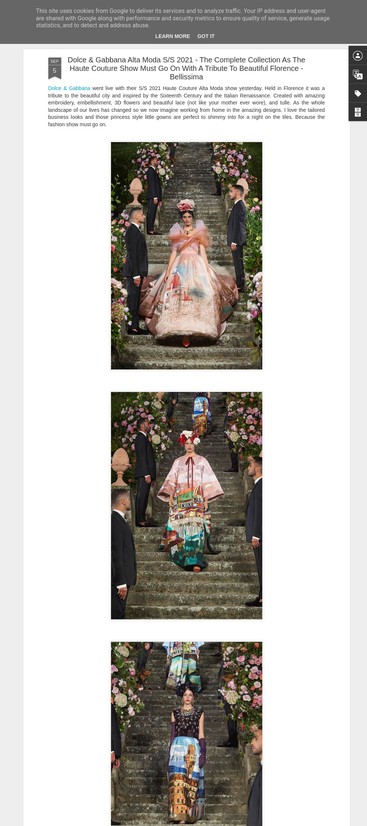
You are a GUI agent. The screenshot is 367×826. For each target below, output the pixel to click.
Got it (206, 36)
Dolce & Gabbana (69, 88)
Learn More (172, 36)
